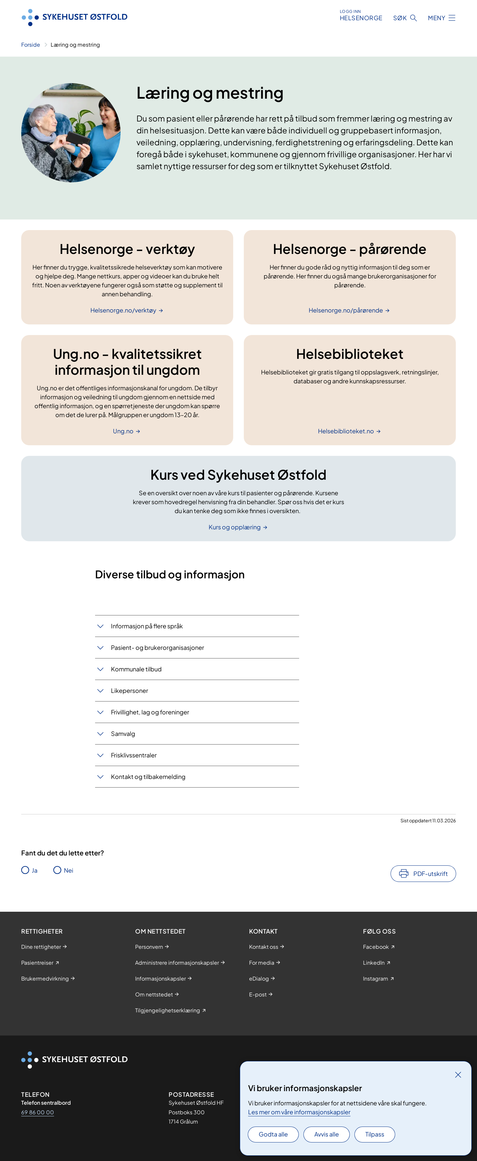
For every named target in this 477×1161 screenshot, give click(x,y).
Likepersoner (129, 690)
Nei (68, 870)
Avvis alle (326, 1134)
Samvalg (123, 733)
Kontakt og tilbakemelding (148, 776)
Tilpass (374, 1134)
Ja (34, 870)
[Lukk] (458, 1074)
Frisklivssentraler (134, 755)
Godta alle (273, 1134)
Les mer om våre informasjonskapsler (299, 1112)
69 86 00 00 (37, 1112)
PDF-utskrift (430, 873)
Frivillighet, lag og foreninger (150, 712)
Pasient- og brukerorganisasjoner (157, 647)
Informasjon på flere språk (147, 626)
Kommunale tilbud (136, 669)
